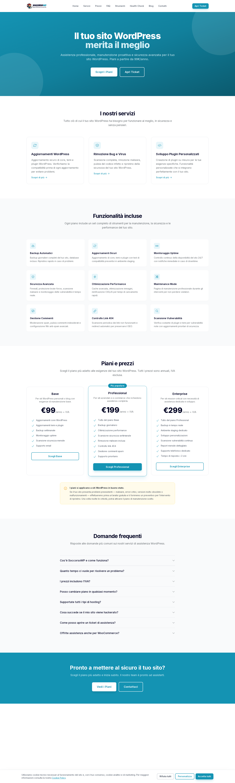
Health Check (137, 6)
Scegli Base (55, 456)
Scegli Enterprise (180, 466)
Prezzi (98, 6)
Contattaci (131, 686)
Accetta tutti (204, 776)
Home (76, 6)
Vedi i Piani (104, 686)
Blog (151, 6)
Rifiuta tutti (165, 776)
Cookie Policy (59, 778)
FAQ (108, 6)
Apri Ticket (200, 6)
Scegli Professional (117, 466)
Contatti (162, 6)
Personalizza (185, 776)
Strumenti (120, 6)
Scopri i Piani (104, 72)
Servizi (86, 6)
